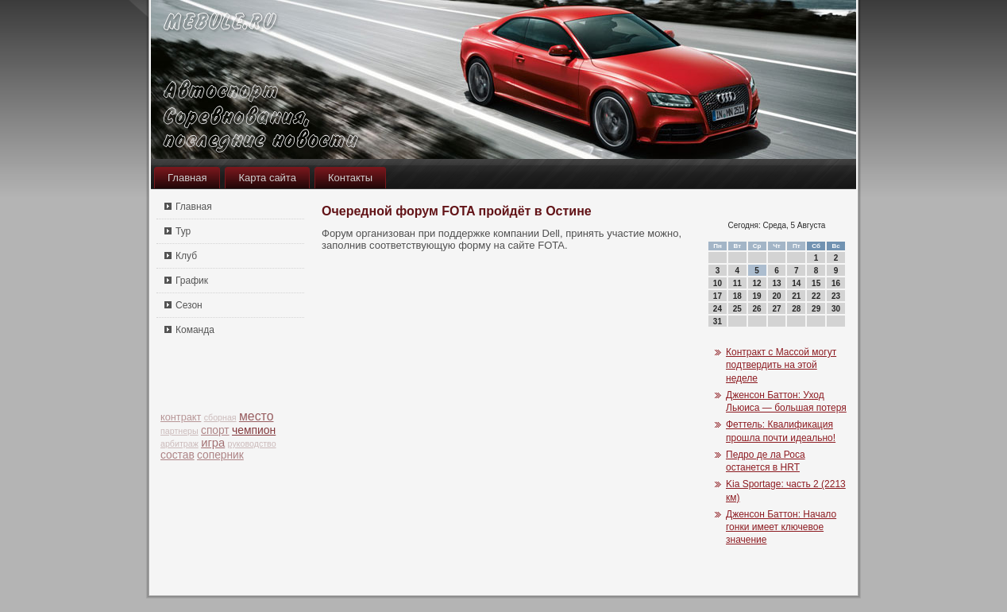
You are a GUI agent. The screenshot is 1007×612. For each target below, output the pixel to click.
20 (776, 296)
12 (757, 283)
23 (835, 296)
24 (717, 308)
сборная (220, 417)
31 (717, 321)
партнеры (179, 431)
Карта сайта (266, 178)
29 (816, 308)
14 (796, 283)
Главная (187, 178)
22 (816, 296)
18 (737, 296)
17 (717, 296)
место (256, 416)
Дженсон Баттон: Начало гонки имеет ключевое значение (781, 527)
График (192, 280)
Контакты (350, 178)
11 (737, 283)
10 (717, 283)
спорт (215, 430)
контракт (180, 417)
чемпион (254, 430)
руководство (252, 443)
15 (816, 283)
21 (796, 296)
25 (737, 308)
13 (776, 283)
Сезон (189, 305)
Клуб (186, 255)
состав (177, 455)
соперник (220, 455)
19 (757, 296)
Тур (183, 231)
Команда (195, 329)
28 (796, 308)
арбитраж (179, 443)
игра (213, 442)
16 (835, 283)
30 (835, 308)
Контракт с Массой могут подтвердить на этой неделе (781, 365)
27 (776, 308)
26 (757, 308)
